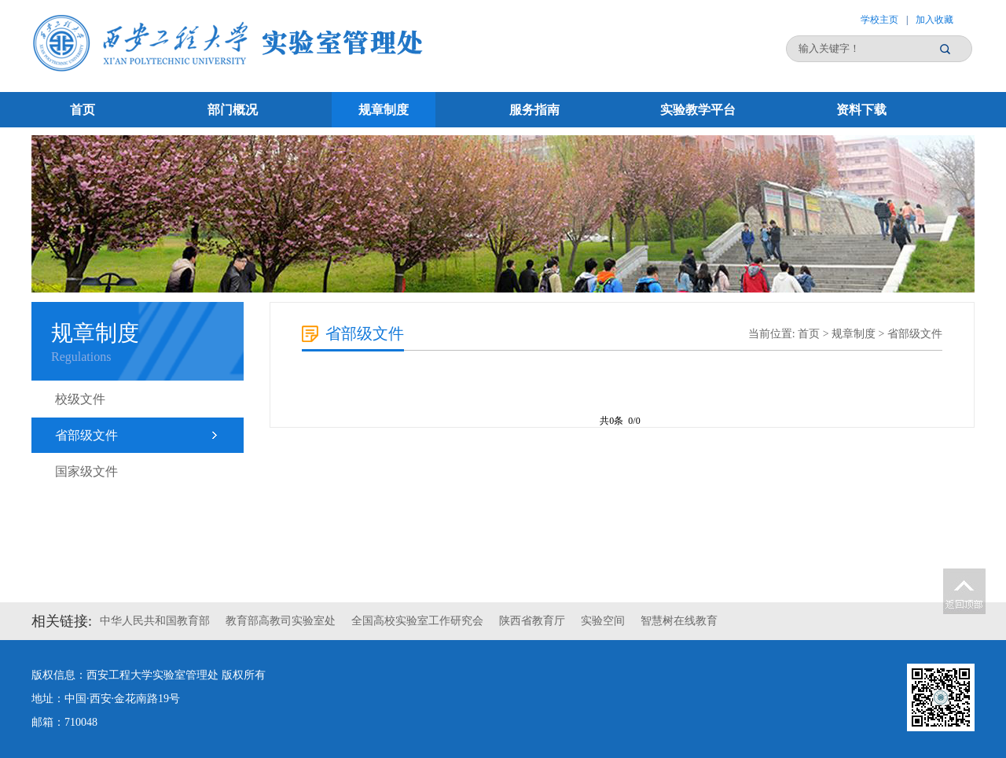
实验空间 (603, 621)
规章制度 (383, 109)
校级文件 (80, 399)
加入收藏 (934, 19)
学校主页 (879, 19)
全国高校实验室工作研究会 (417, 621)
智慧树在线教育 (679, 621)
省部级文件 (86, 435)
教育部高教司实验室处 (281, 621)
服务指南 (534, 109)
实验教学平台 (698, 109)
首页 (82, 109)
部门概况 (232, 109)
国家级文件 (86, 471)
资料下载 (861, 109)
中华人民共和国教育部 (155, 621)
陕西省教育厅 (532, 621)
